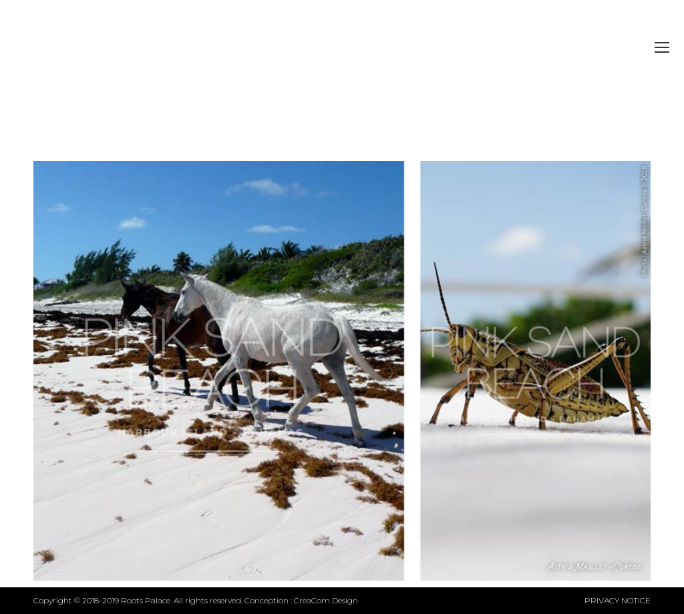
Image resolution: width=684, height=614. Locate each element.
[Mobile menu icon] (662, 47)
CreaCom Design (326, 600)
